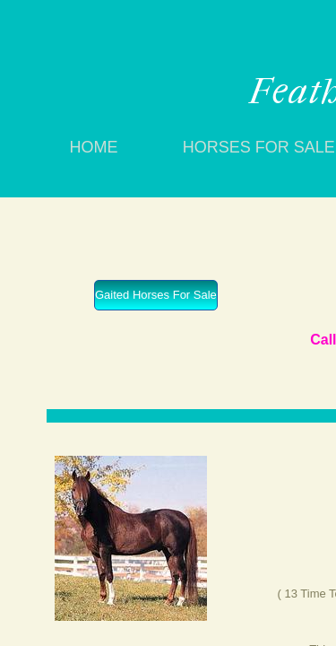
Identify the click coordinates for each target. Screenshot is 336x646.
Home (94, 147)
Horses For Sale (259, 147)
